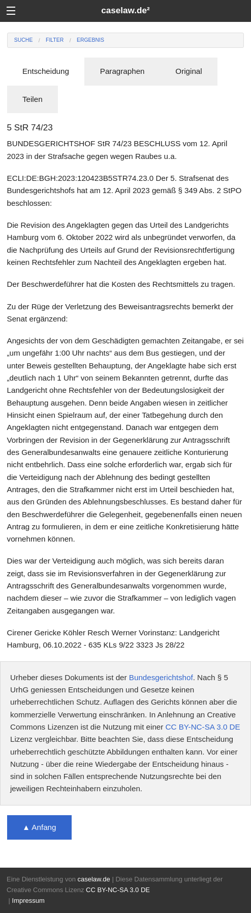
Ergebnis (90, 40)
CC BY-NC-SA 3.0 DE (203, 726)
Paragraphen (122, 71)
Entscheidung (45, 71)
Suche (23, 40)
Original (188, 71)
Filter (55, 40)
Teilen (32, 99)
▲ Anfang (39, 827)
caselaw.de (93, 879)
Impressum (28, 900)
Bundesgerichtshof (161, 677)
